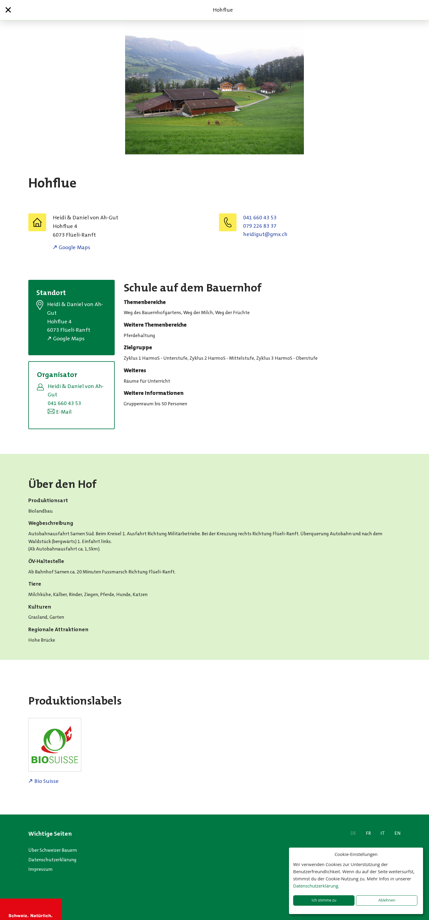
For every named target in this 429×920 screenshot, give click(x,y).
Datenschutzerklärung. (316, 886)
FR (368, 833)
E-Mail (64, 411)
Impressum (40, 869)
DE (353, 833)
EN (397, 833)
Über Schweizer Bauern (52, 850)
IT (382, 833)
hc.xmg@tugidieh (265, 234)
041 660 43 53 (259, 217)
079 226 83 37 (259, 225)
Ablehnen (386, 900)
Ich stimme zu (324, 900)
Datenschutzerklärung (52, 860)
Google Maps (74, 247)
